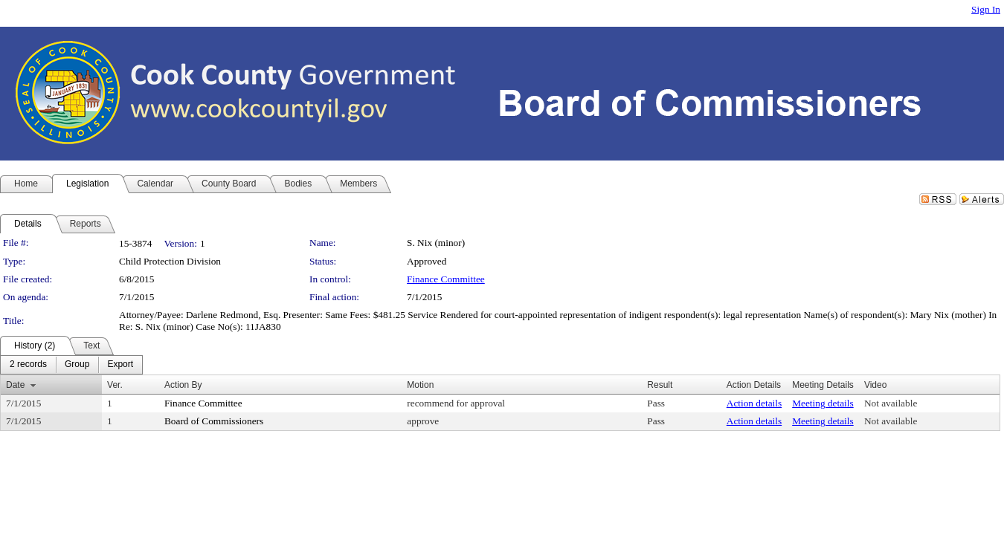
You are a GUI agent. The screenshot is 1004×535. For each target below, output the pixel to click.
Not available (890, 403)
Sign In (985, 9)
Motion (420, 385)
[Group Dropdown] (77, 365)
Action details (754, 403)
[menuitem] (28, 365)
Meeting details (823, 403)
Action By (183, 385)
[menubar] (71, 364)
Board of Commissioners (213, 421)
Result (659, 385)
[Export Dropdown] (120, 365)
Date (15, 385)
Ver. (115, 385)
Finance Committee (446, 279)
